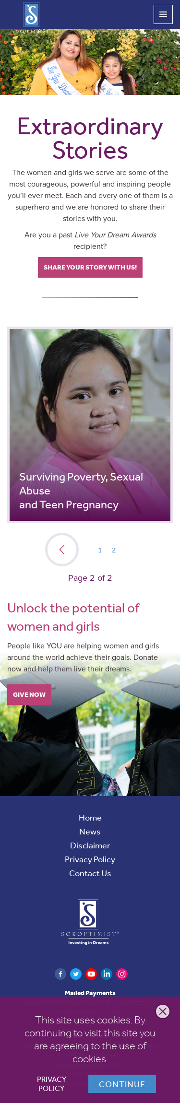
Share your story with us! (90, 267)
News (90, 831)
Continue (122, 1084)
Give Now (29, 694)
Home (90, 817)
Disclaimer (90, 845)
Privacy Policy (51, 1084)
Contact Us (90, 873)
